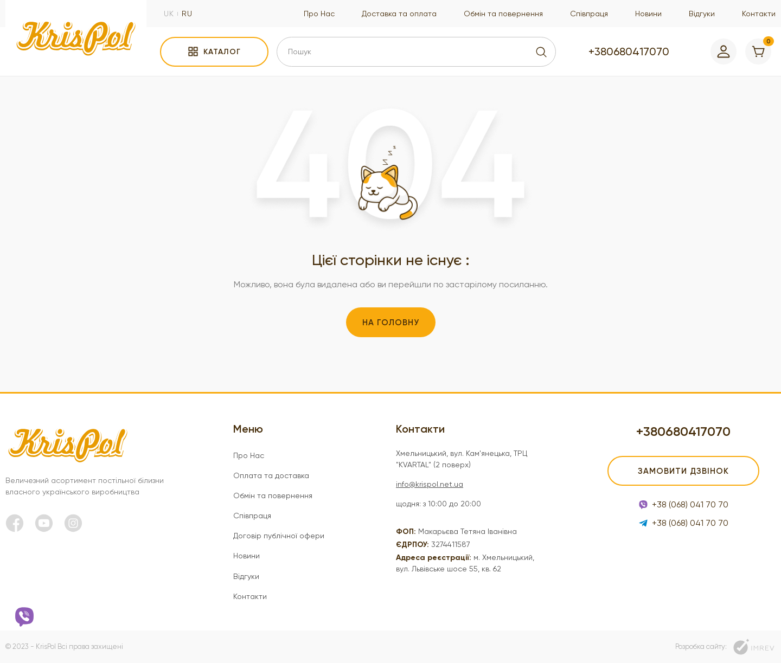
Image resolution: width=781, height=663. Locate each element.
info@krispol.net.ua (429, 484)
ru (187, 13)
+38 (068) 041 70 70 (683, 504)
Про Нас (319, 13)
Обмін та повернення (503, 13)
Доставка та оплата (399, 13)
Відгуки (702, 13)
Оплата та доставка (271, 475)
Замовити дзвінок (683, 471)
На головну (390, 322)
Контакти (759, 13)
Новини (648, 13)
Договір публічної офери (278, 535)
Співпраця (589, 13)
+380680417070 (628, 51)
